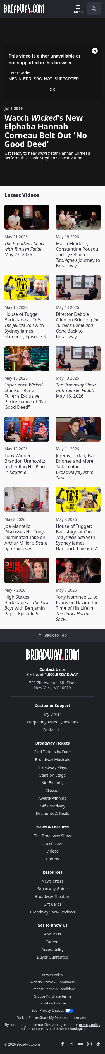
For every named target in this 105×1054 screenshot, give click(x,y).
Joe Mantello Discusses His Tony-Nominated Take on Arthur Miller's (25, 537)
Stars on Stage (52, 775)
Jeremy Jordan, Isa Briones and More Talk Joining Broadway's (75, 466)
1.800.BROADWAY (61, 674)
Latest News (52, 843)
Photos (52, 858)
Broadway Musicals (52, 759)
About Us (52, 934)
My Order (52, 714)
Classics (53, 790)
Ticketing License (52, 1003)
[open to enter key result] (94, 8)
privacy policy (89, 1024)
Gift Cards (53, 904)
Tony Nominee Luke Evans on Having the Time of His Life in (77, 608)
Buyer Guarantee (52, 957)
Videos (52, 851)
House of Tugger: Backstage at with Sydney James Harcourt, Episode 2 (76, 537)
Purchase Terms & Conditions (52, 989)
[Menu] (78, 9)
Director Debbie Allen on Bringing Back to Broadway (77, 325)
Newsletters (52, 881)
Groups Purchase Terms (52, 996)
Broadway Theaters (52, 896)
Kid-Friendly (52, 782)
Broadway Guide (52, 888)
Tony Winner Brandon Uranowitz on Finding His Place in (25, 463)
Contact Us (50, 669)
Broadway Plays (52, 767)
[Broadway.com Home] (24, 8)
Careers (52, 941)
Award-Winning (52, 798)
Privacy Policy (52, 974)
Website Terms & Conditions (52, 982)
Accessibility (53, 949)
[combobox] (92, 8)
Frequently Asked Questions (52, 722)
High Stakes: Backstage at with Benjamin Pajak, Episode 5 (26, 605)
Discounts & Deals (52, 813)
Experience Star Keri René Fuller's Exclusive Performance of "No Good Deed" (25, 396)
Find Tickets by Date (52, 751)
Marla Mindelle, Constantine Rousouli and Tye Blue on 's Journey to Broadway (78, 254)
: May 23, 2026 (24, 249)
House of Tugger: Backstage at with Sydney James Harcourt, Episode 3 (25, 325)
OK (52, 89)
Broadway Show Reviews (52, 912)
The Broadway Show (52, 835)
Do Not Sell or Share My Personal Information (53, 1017)
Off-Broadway (52, 806)
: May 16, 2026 (76, 390)
